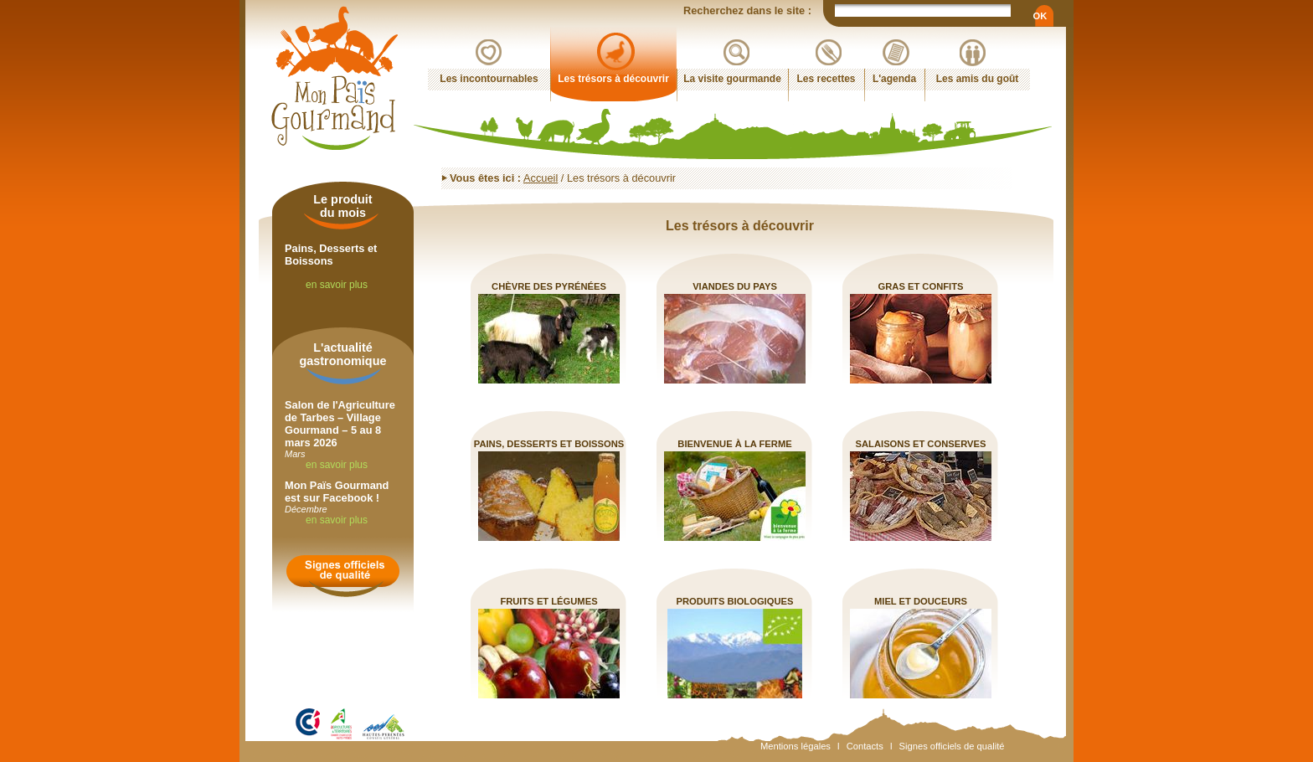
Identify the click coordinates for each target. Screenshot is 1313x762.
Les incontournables (489, 79)
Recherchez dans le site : (748, 10)
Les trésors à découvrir (613, 79)
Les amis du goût (977, 79)
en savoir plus (337, 285)
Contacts (865, 746)
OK (1039, 16)
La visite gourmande (732, 79)
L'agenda (894, 79)
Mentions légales (795, 746)
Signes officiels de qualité (952, 746)
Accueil (540, 178)
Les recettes (825, 79)
